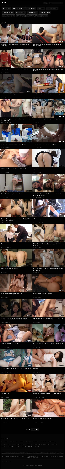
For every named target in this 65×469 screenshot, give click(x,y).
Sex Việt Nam (16, 441)
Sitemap (3, 462)
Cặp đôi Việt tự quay (52, 441)
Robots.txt (8, 462)
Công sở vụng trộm (38, 444)
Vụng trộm (30, 446)
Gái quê (17, 446)
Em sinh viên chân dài (27, 444)
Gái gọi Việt (4, 446)
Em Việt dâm (44, 441)
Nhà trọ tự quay (46, 444)
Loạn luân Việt (24, 446)
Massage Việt (54, 444)
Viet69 (4, 3)
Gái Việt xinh (28, 441)
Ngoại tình (36, 446)
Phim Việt (22, 441)
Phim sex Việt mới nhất (6, 441)
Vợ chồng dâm (11, 446)
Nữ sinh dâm (18, 444)
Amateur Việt (4, 444)
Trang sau (35, 429)
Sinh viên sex (11, 444)
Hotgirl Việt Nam (36, 441)
